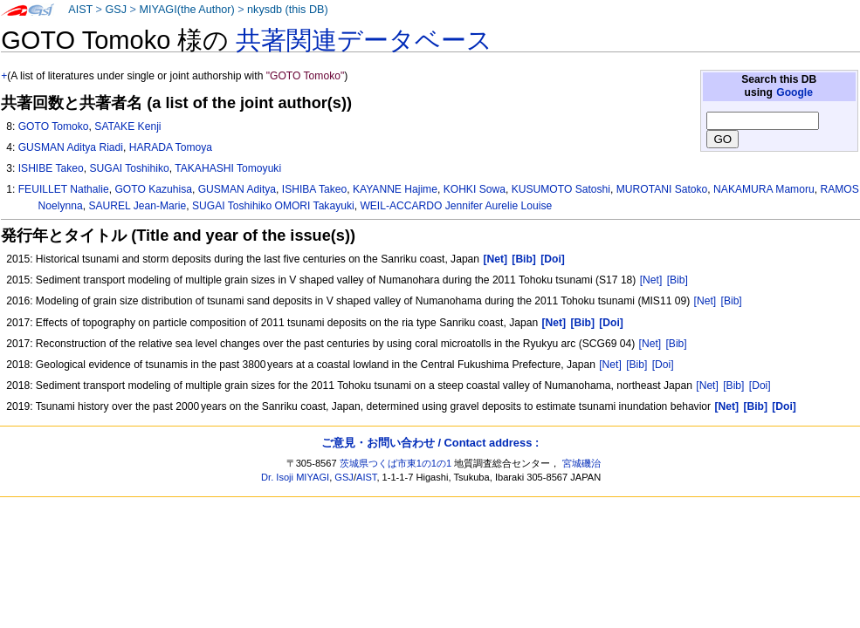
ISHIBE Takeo (51, 168)
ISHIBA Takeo (314, 189)
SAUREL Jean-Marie (137, 206)
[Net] (651, 280)
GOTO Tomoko (53, 126)
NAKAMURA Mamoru (764, 189)
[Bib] (677, 280)
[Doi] (663, 364)
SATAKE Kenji (127, 126)
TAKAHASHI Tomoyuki (228, 168)
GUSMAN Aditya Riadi (70, 147)
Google (794, 92)
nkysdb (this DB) (287, 9)
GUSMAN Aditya (237, 189)
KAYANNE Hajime (395, 189)
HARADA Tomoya (170, 147)
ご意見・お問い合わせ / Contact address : (430, 442)
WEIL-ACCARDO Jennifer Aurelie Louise (456, 206)
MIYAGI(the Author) (186, 9)
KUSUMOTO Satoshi (561, 189)
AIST (80, 9)
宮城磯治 (581, 463)
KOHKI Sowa (475, 189)
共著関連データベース (364, 40)
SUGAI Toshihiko (129, 168)
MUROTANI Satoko (662, 189)
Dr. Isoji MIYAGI (295, 477)
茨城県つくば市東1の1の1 (396, 463)
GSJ (116, 9)
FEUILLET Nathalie (63, 189)
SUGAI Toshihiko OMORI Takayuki (273, 206)
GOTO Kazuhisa (153, 189)
